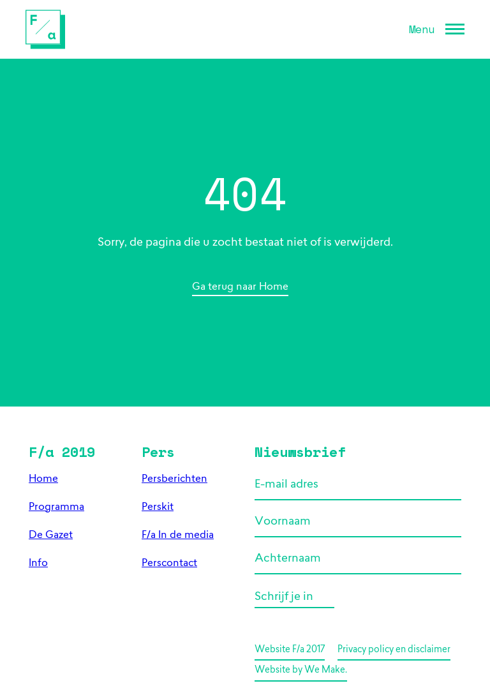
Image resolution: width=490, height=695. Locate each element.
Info (38, 563)
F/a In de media (178, 535)
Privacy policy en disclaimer (394, 650)
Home (43, 479)
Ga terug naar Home (240, 287)
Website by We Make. (301, 670)
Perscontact (169, 563)
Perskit (158, 507)
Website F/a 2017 (290, 650)
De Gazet (51, 535)
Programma (56, 507)
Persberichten (174, 479)
